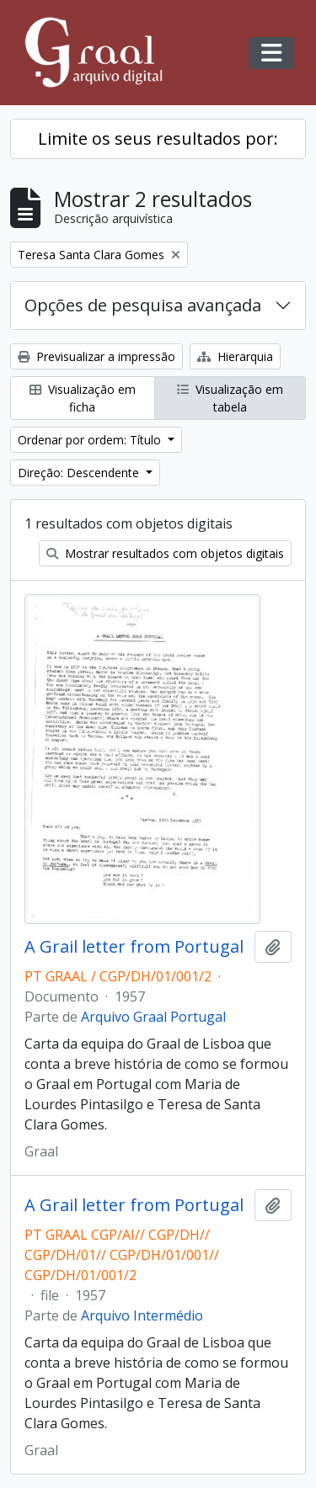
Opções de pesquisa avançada (142, 305)
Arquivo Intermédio (142, 1315)
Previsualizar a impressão (96, 356)
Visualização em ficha (82, 398)
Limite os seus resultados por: (158, 138)
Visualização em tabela (230, 398)
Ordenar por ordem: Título (91, 440)
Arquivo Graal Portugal (153, 1016)
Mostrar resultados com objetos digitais (165, 553)
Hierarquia (235, 356)
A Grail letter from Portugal (134, 947)
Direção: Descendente (80, 473)
